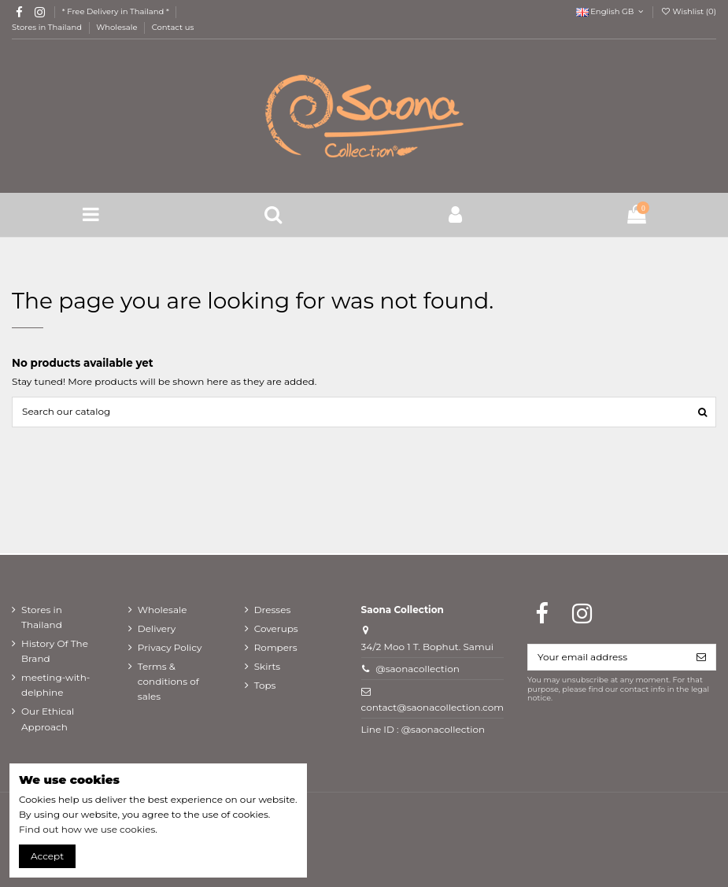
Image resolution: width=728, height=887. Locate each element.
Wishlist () (688, 11)
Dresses (272, 609)
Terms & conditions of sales (168, 681)
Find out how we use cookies (87, 829)
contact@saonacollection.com (432, 707)
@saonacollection (417, 668)
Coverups (276, 628)
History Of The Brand (54, 651)
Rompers (275, 647)
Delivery (157, 628)
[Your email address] (607, 657)
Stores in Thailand (48, 27)
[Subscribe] (701, 657)
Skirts (267, 666)
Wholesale (117, 27)
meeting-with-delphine (55, 684)
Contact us (173, 27)
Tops (265, 685)
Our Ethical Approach (47, 718)
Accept (47, 856)
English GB (611, 11)
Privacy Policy (170, 647)
